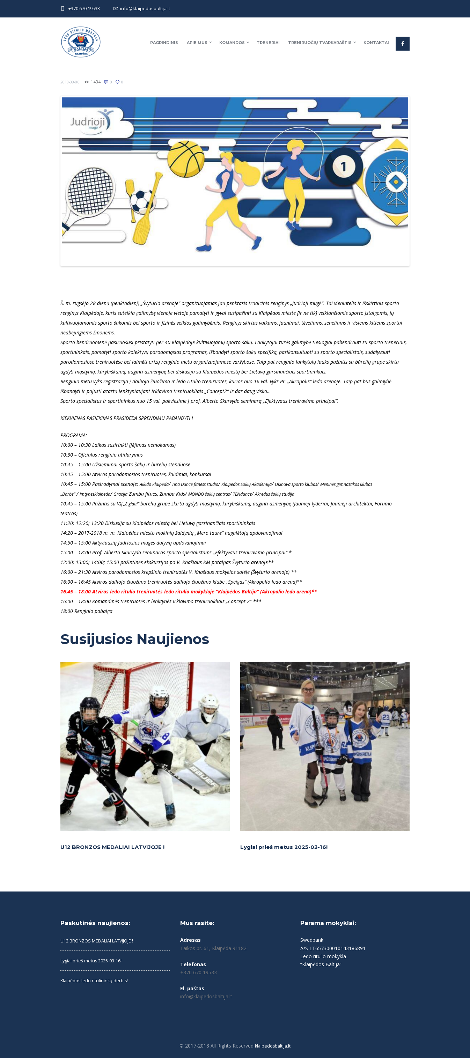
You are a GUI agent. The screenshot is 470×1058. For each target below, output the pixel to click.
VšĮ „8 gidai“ (130, 501)
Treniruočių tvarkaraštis (320, 42)
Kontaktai (376, 42)
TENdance (275, 491)
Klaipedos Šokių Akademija (264, 481)
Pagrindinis (164, 42)
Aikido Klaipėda (157, 481)
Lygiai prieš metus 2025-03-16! (287, 844)
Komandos (232, 42)
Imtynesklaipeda (115, 491)
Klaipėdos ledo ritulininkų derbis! (96, 978)
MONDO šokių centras (237, 491)
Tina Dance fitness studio (204, 481)
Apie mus (197, 42)
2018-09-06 (71, 82)
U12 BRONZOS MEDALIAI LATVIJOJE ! (118, 844)
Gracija (144, 491)
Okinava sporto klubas (321, 481)
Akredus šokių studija (312, 491)
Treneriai (268, 42)
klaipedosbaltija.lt (273, 1043)
